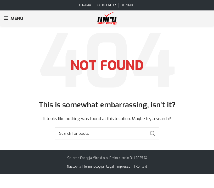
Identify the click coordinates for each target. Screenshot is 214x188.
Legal (110, 166)
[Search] (107, 133)
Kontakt (141, 166)
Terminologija (93, 166)
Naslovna (74, 166)
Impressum (124, 166)
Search (152, 133)
